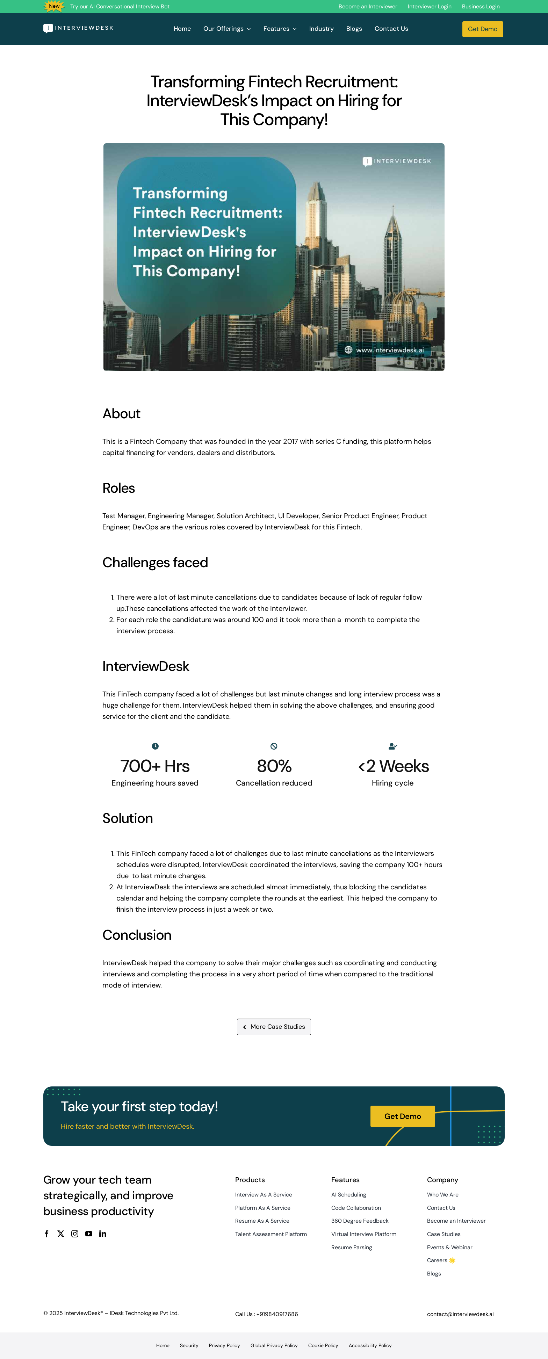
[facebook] (46, 1233)
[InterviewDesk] (78, 27)
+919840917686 (277, 1314)
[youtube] (88, 1233)
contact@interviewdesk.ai (460, 1314)
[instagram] (74, 1233)
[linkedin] (102, 1233)
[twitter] (60, 1233)
